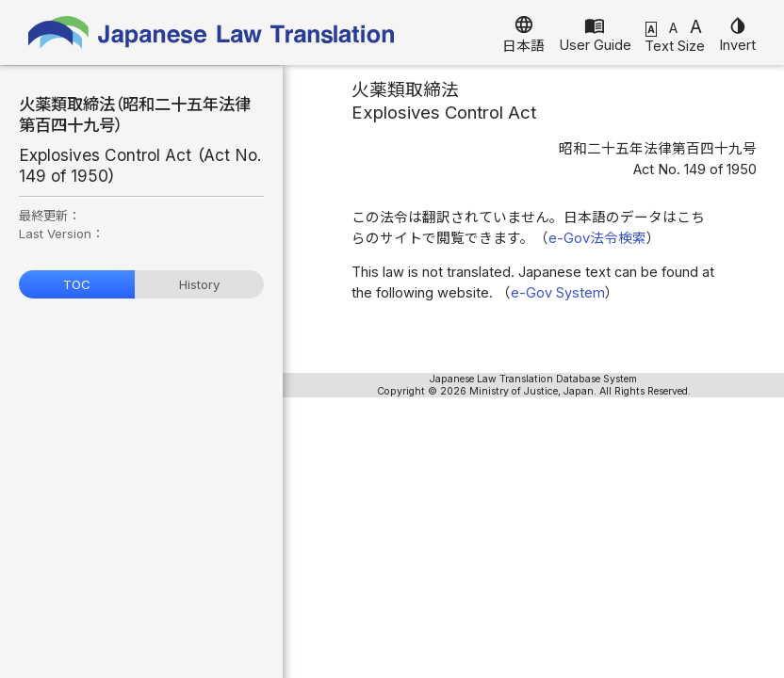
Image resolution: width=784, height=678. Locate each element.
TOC (76, 284)
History (199, 284)
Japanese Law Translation (212, 32)
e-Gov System (558, 292)
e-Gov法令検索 (597, 238)
